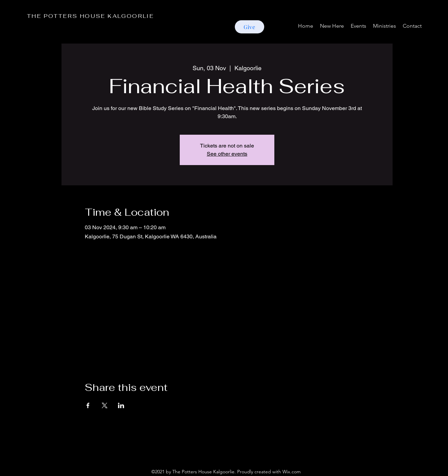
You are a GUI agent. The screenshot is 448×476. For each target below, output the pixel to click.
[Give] (249, 26)
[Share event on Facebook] (88, 405)
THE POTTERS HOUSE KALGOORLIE (90, 16)
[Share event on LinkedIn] (121, 405)
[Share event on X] (104, 405)
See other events (227, 154)
